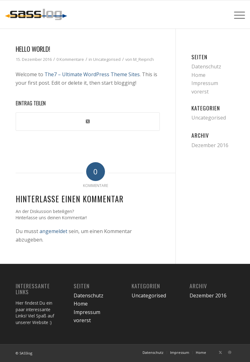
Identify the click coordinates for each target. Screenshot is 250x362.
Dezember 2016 (209, 145)
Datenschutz (206, 66)
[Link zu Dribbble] (229, 352)
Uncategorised (107, 59)
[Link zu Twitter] (220, 352)
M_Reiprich (143, 59)
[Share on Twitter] (87, 121)
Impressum (204, 83)
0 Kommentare (70, 59)
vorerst (200, 91)
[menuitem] (236, 14)
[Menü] (236, 14)
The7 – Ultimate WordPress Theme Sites (92, 74)
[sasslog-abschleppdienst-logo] (36, 14)
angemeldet (53, 231)
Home (198, 75)
